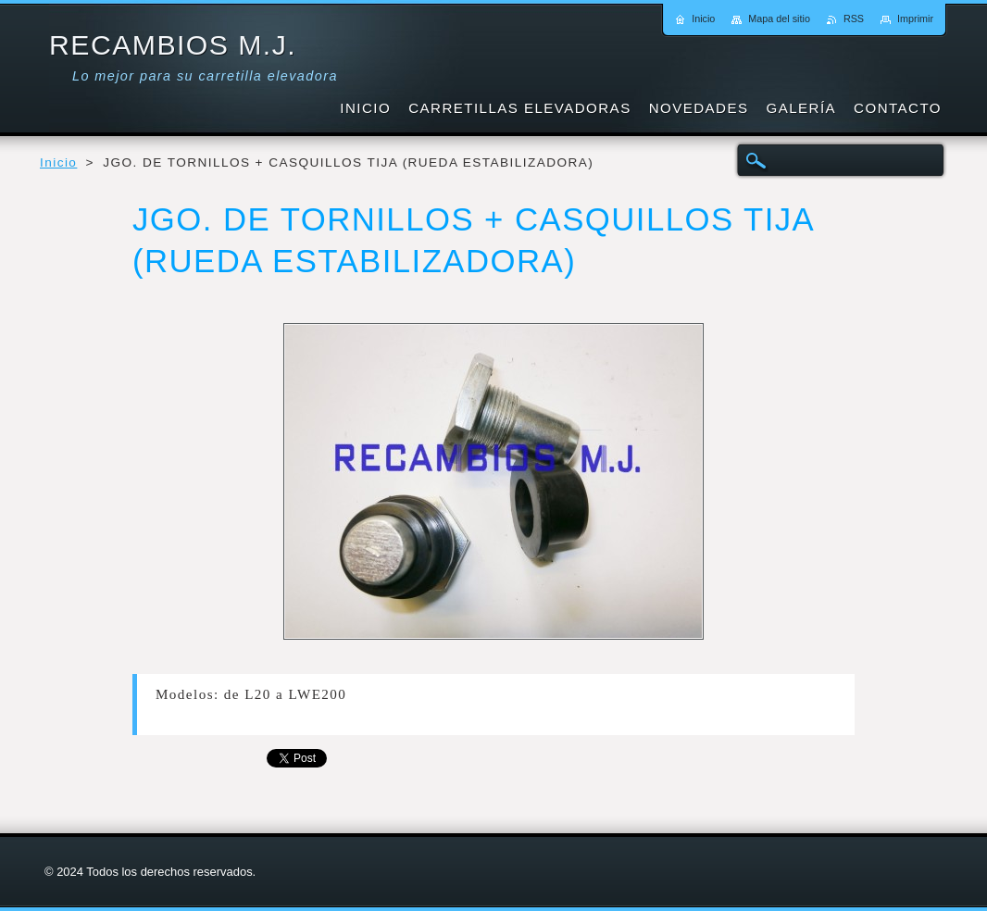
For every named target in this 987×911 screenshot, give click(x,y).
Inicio (58, 162)
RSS (853, 18)
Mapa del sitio (779, 18)
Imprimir (915, 18)
